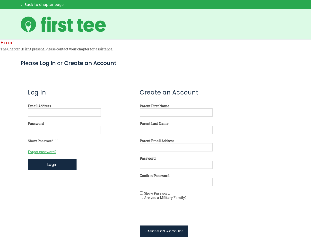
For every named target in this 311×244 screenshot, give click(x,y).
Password (36, 124)
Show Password (43, 141)
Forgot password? (42, 152)
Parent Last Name (154, 124)
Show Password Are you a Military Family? (163, 195)
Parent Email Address (157, 141)
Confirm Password (154, 176)
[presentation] (177, 215)
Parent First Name (154, 106)
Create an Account (164, 231)
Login (52, 164)
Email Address (39, 106)
